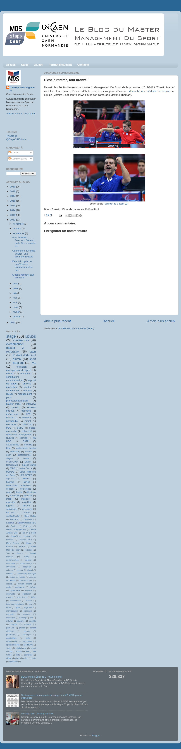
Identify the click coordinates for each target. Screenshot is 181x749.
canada (20, 570)
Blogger (96, 735)
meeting (22, 618)
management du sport (18, 370)
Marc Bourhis (12, 543)
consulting (15, 451)
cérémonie (19, 587)
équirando (13, 662)
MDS (8, 428)
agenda (10, 478)
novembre (18, 223)
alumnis (26, 478)
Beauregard (12, 465)
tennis (26, 458)
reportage (12, 351)
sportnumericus (13, 645)
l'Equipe (10, 438)
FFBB (12, 468)
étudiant (27, 390)
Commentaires (17, 158)
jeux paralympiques (15, 604)
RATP (25, 441)
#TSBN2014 (12, 462)
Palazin (9, 546)
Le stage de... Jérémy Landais (37, 713)
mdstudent (10, 618)
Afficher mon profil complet (20, 113)
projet (28, 421)
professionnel (24, 455)
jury (30, 604)
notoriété (26, 502)
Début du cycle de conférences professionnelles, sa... (22, 265)
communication (14, 380)
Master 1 (11, 417)
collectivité (27, 431)
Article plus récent (57, 321)
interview (31, 404)
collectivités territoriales (18, 485)
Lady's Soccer (26, 468)
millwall (9, 621)
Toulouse (28, 550)
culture (9, 584)
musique (25, 499)
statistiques (21, 648)
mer (31, 618)
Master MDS (13, 404)
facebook (28, 495)
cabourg (9, 570)
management (25, 394)
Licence (9, 540)
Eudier (13, 526)
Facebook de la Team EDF (116, 204)
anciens (27, 383)
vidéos (27, 512)
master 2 (15, 347)
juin (15, 293)
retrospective (11, 641)
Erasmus (10, 523)
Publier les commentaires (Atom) (76, 328)
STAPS (22, 546)
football (29, 601)
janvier (17, 316)
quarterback (11, 638)
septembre (19, 233)
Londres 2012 (25, 540)
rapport (9, 505)
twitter (9, 373)
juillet (16, 288)
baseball (10, 482)
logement (28, 607)
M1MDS (10, 472)
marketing (11, 387)
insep (8, 499)
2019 (13, 186)
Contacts (83, 64)
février (16, 312)
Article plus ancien (161, 321)
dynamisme (15, 590)
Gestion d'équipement (16, 529)
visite (17, 658)
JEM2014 (27, 424)
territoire (10, 512)
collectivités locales (26, 448)
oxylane (27, 624)
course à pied (26, 580)
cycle (8, 587)
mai (15, 297)
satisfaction (11, 509)
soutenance (12, 390)
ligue (18, 607)
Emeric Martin (29, 465)
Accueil (11, 64)
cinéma (9, 573)
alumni (17, 359)
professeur (10, 634)
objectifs (32, 621)
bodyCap (27, 567)
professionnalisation (17, 400)
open (8, 455)
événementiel (14, 344)
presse (27, 631)
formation (21, 366)
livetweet (27, 417)
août (15, 283)
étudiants (11, 424)
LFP (28, 414)
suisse (19, 651)
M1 (34, 362)
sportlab (23, 438)
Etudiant (18, 362)
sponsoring (27, 509)
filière (33, 597)
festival (28, 451)
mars (16, 307)
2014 (13, 210)
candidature (12, 376)
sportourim (28, 645)
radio (28, 638)
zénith (33, 658)
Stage (24, 64)
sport (32, 359)
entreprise (14, 495)
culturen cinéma (24, 584)
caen (33, 351)
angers (28, 560)
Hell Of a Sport (29, 533)
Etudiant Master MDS (26, 523)
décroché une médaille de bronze (149, 91)
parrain (15, 407)
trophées (26, 410)
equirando (10, 594)
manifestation (12, 611)
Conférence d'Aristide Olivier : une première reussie (23, 253)
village (9, 658)
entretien (25, 373)
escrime (9, 597)
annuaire (28, 444)
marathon (28, 611)
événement (12, 414)
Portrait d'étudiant (60, 64)
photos (22, 628)
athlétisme (10, 567)
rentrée (26, 505)
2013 (13, 215)
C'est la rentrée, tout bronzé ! (23, 276)
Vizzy (26, 557)
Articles (13, 152)
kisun (8, 607)
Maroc (28, 543)
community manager (27, 573)
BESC (9, 394)
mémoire (10, 502)
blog (8, 448)
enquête (28, 590)
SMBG (20, 428)
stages (9, 458)
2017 (13, 196)
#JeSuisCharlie (12, 516)
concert (9, 489)
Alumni (38, 64)
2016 (13, 200)
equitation (26, 594)
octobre (17, 228)
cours (9, 492)
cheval (30, 570)
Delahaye (28, 519)
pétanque (27, 634)
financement (15, 601)
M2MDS (30, 336)
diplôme (32, 587)
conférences (21, 340)
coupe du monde (17, 577)
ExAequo (27, 526)
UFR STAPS (26, 475)
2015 (13, 205)
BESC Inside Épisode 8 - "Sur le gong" (41, 676)
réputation (27, 641)
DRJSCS (14, 519)
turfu (18, 655)
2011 (13, 322)
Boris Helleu (30, 516)
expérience (22, 597)
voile (25, 658)
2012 (13, 219)
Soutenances (12, 444)
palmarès (10, 628)
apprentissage (26, 563)
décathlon (31, 492)
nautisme (21, 621)
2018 (13, 191)
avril (15, 302)
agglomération (12, 560)
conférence (25, 489)
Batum (28, 462)
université (28, 655)
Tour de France (14, 553)
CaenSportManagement (22, 89)
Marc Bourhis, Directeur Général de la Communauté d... (23, 242)
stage (11, 336)
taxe (27, 651)
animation (10, 563)
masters (26, 614)
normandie (12, 421)
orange (14, 624)
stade (8, 648)
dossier (18, 492)
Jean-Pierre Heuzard (21, 536)
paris (8, 397)
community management (18, 434)
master (27, 387)
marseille (10, 614)
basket (26, 482)
